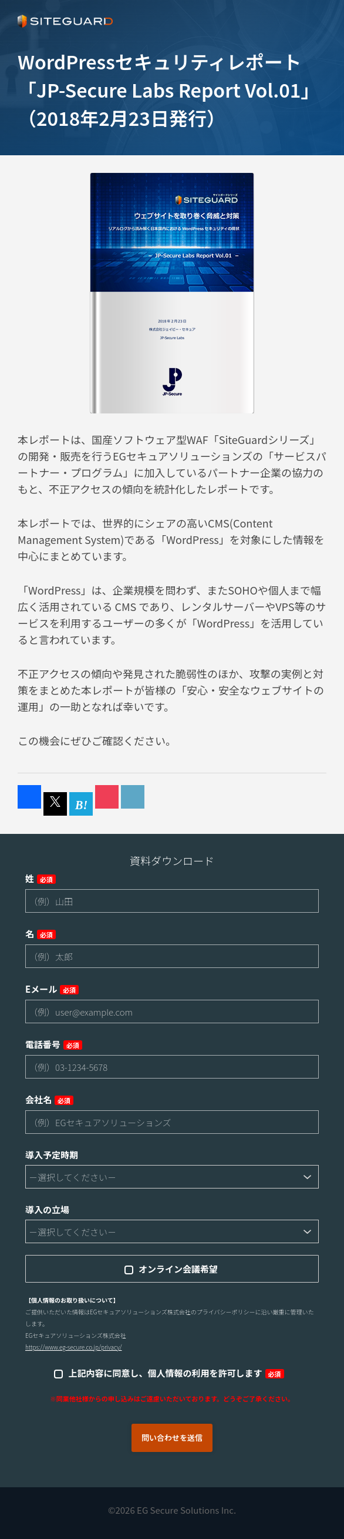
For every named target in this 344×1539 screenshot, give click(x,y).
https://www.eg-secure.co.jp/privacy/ (73, 1347)
